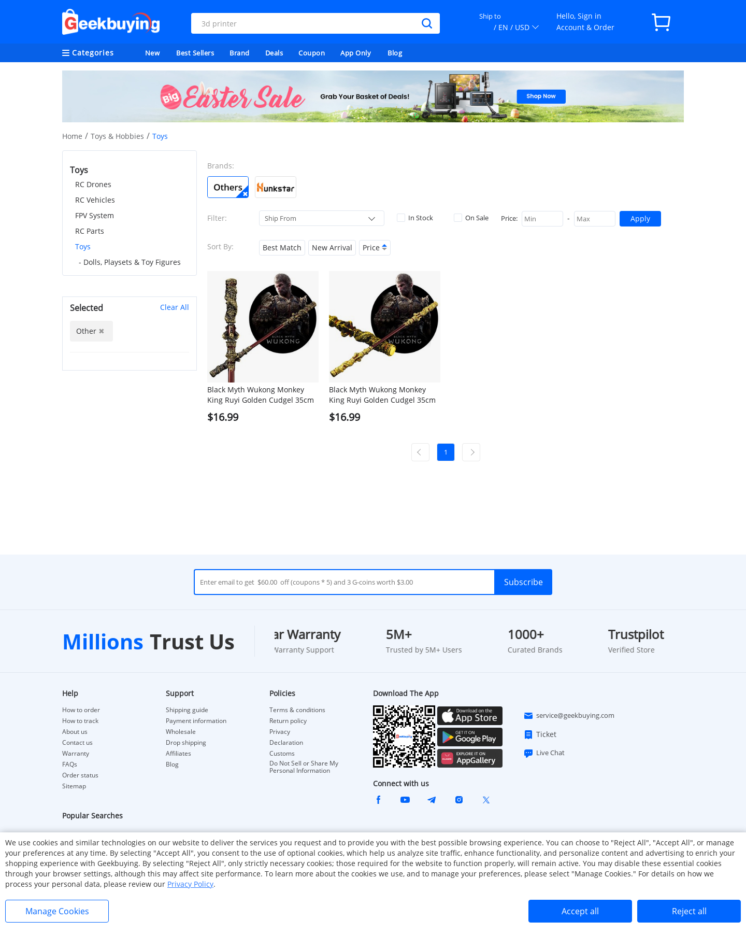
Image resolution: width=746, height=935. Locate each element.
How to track (80, 721)
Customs (282, 753)
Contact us (77, 742)
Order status (80, 775)
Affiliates (178, 753)
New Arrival (332, 247)
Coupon (311, 53)
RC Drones (93, 184)
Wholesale (181, 731)
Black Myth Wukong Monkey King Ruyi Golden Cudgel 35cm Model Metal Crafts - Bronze (260, 395)
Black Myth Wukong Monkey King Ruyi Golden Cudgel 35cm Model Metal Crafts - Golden (382, 395)
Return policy (288, 721)
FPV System (94, 215)
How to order (81, 710)
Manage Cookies (57, 911)
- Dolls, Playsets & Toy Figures (130, 262)
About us (75, 731)
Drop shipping (186, 742)
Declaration (286, 742)
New (152, 53)
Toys (83, 246)
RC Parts (89, 231)
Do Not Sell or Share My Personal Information (303, 767)
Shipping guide (187, 710)
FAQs (69, 764)
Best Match (282, 247)
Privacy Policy (190, 884)
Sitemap (74, 786)
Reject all (689, 911)
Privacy (279, 731)
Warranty (75, 753)
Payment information (196, 721)
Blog (395, 53)
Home (72, 136)
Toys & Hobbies (117, 136)
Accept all (580, 911)
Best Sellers (195, 53)
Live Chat (544, 753)
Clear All (174, 307)
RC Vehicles (95, 200)
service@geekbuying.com (568, 716)
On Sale (471, 217)
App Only (355, 53)
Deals (274, 53)
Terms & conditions (297, 710)
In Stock (415, 217)
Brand (239, 53)
